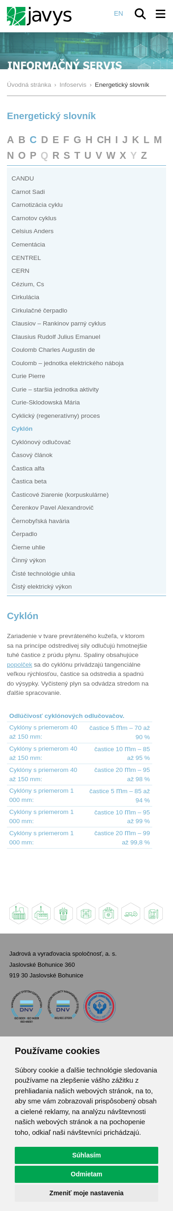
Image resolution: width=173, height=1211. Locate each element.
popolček (19, 664)
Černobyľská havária (41, 521)
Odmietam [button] (86, 1174)
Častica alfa (28, 468)
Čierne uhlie (28, 547)
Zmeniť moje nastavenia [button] (86, 1193)
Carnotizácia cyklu (37, 204)
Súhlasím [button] (86, 1155)
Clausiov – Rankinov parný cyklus (59, 323)
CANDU (23, 178)
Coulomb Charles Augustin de (53, 349)
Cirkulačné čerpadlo (39, 310)
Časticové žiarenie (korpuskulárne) (60, 494)
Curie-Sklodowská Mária (46, 402)
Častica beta (29, 481)
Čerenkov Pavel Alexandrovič (53, 507)
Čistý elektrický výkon (42, 586)
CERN (21, 270)
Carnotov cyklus (34, 218)
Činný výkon (29, 560)
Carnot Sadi (28, 191)
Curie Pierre (28, 376)
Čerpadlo (24, 533)
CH (104, 139)
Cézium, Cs (28, 284)
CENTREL (26, 257)
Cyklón (22, 428)
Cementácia (28, 244)
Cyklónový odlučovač (41, 442)
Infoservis (73, 84)
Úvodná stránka (29, 84)
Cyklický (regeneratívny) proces (56, 415)
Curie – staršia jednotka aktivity (55, 389)
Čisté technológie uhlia (43, 573)
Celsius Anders (33, 231)
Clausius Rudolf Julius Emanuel (56, 336)
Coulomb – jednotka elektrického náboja (68, 363)
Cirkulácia (25, 297)
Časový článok (32, 455)
